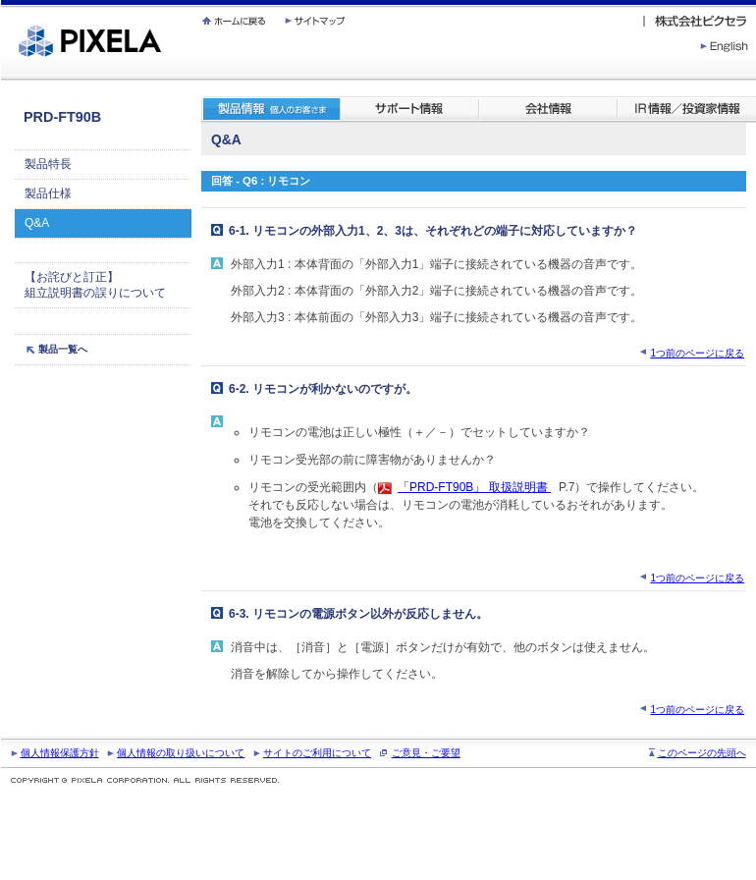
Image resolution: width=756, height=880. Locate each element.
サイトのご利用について (317, 752)
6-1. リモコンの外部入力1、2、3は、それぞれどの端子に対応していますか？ (433, 231)
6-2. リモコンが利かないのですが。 (323, 389)
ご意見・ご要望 (426, 752)
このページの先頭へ (702, 752)
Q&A (37, 223)
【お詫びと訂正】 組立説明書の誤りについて (95, 285)
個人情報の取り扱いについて (180, 752)
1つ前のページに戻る (697, 353)
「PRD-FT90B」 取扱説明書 (474, 487)
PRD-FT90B (62, 117)
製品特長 (48, 164)
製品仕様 (48, 193)
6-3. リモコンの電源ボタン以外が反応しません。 (358, 614)
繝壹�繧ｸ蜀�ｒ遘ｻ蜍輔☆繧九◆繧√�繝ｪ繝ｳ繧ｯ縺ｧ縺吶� (1, 0)
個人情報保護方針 (60, 752)
